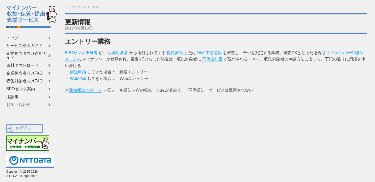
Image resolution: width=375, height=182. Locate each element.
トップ (12, 38)
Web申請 (78, 78)
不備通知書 (212, 59)
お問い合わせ (18, 105)
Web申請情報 (209, 53)
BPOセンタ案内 (20, 89)
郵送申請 (78, 72)
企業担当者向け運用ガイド (26, 56)
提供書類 (175, 53)
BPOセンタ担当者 (81, 53)
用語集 (12, 97)
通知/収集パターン (85, 90)
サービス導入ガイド (24, 46)
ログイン (23, 128)
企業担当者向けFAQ (24, 73)
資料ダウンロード (22, 65)
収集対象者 (118, 53)
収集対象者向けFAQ (24, 81)
